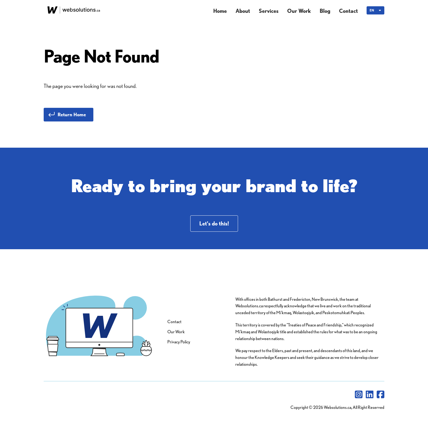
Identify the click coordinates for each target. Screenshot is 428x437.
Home (220, 11)
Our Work (299, 11)
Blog (325, 11)
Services (268, 11)
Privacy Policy (178, 341)
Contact (348, 11)
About (243, 11)
